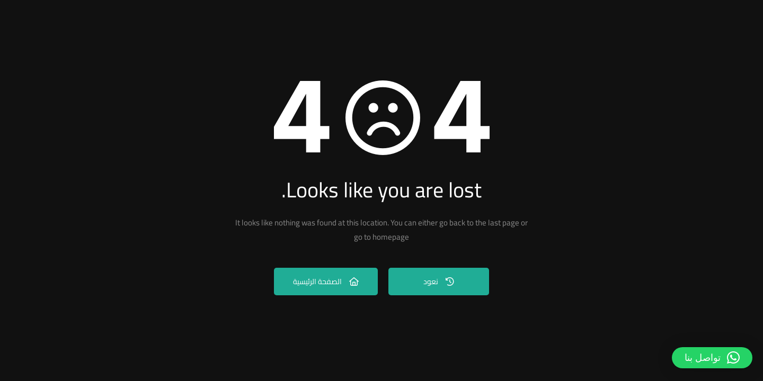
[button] (712, 357)
